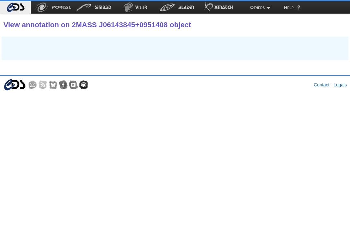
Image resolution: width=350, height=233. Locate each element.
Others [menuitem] (257, 7)
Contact (321, 84)
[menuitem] (15, 7)
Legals (340, 84)
